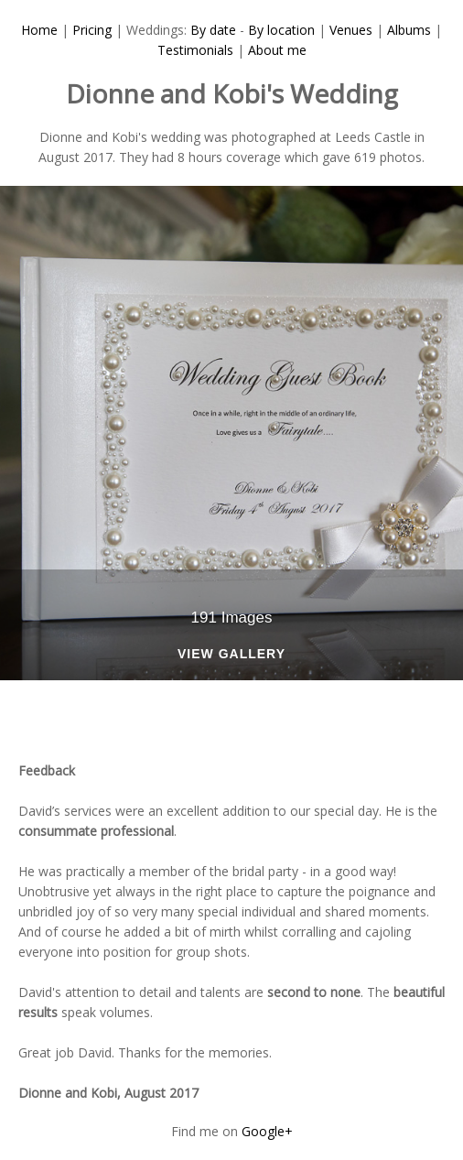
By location (281, 29)
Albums (409, 29)
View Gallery (231, 654)
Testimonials (195, 50)
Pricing (92, 29)
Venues (350, 29)
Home (39, 29)
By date (213, 29)
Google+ (267, 1131)
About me (277, 50)
